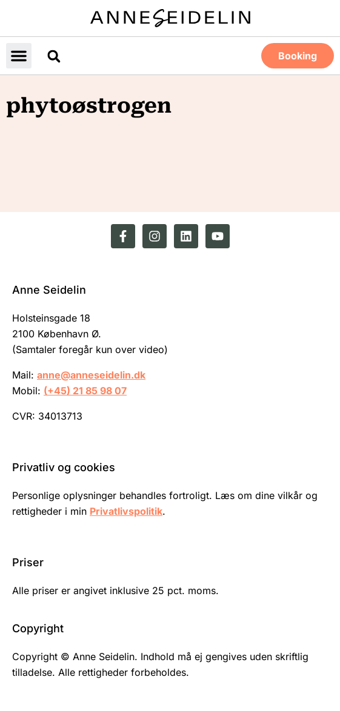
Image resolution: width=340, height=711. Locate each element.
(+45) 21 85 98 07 (85, 391)
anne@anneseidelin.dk (91, 375)
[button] (19, 55)
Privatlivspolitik (126, 511)
